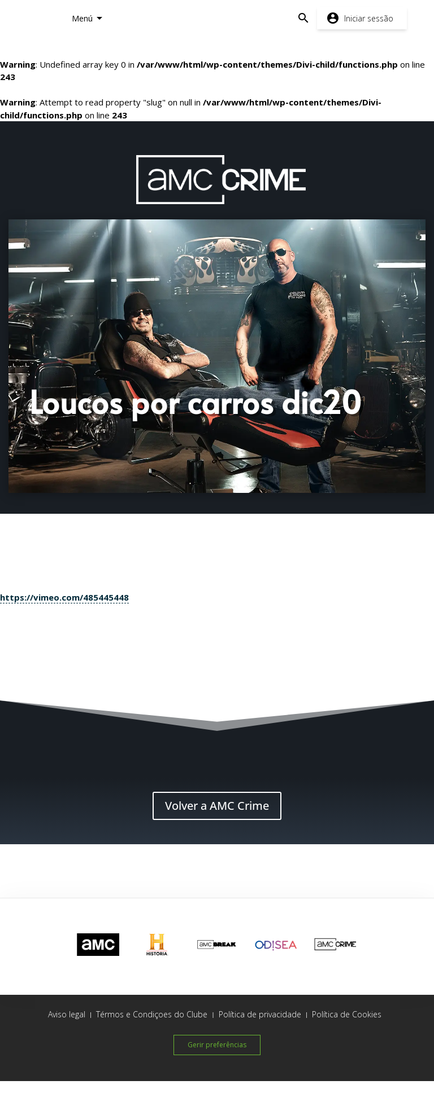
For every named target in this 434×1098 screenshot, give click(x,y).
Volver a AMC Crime (217, 805)
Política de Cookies (346, 1014)
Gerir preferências (217, 1045)
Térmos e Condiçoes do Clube (151, 1014)
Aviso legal (66, 1014)
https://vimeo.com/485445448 (64, 597)
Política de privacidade (260, 1014)
